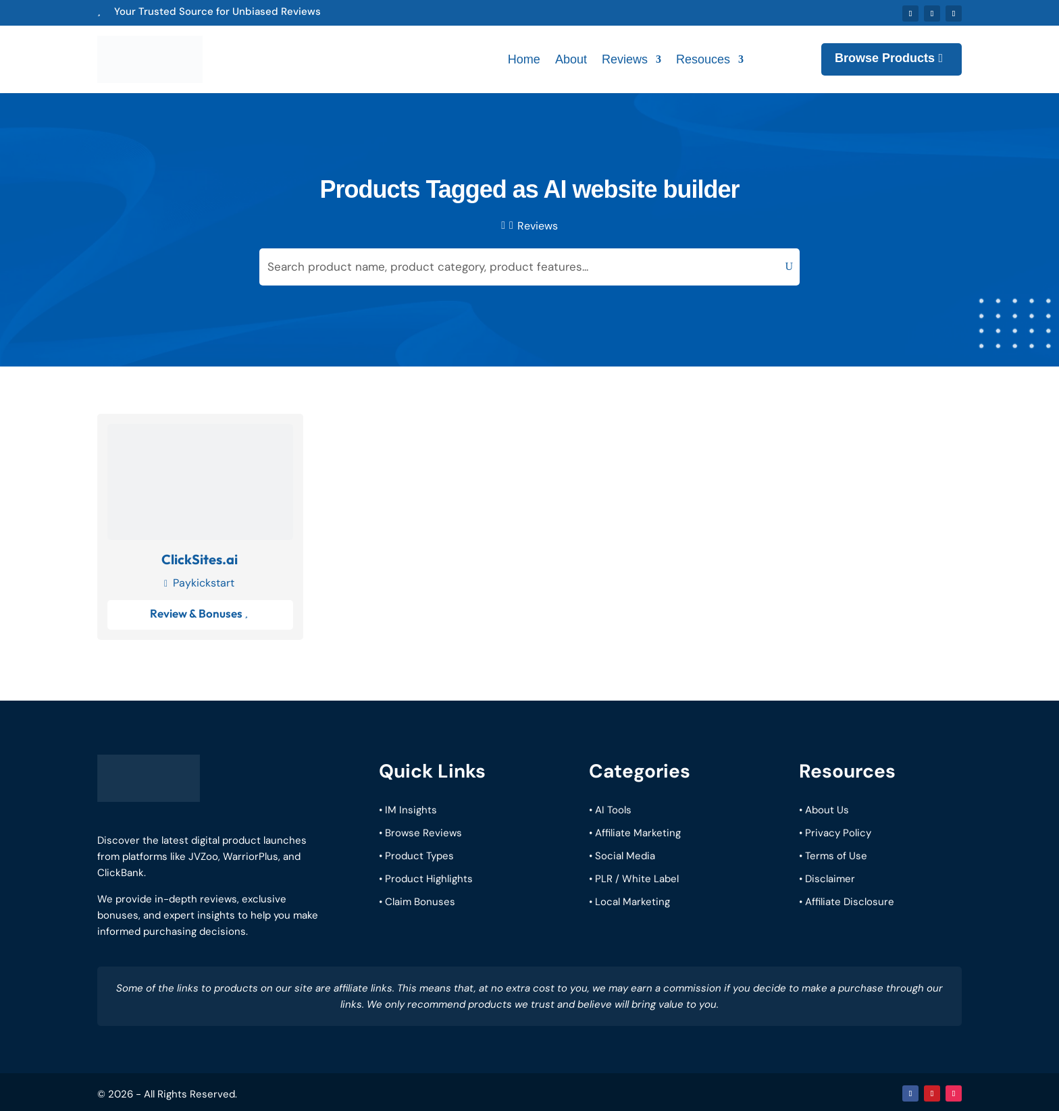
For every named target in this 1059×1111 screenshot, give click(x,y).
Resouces (703, 58)
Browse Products (885, 56)
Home (524, 58)
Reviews (625, 58)
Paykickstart (203, 579)
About (571, 58)
